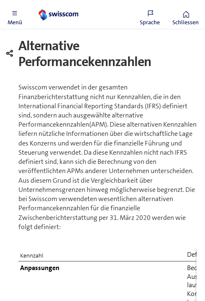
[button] (14, 14)
